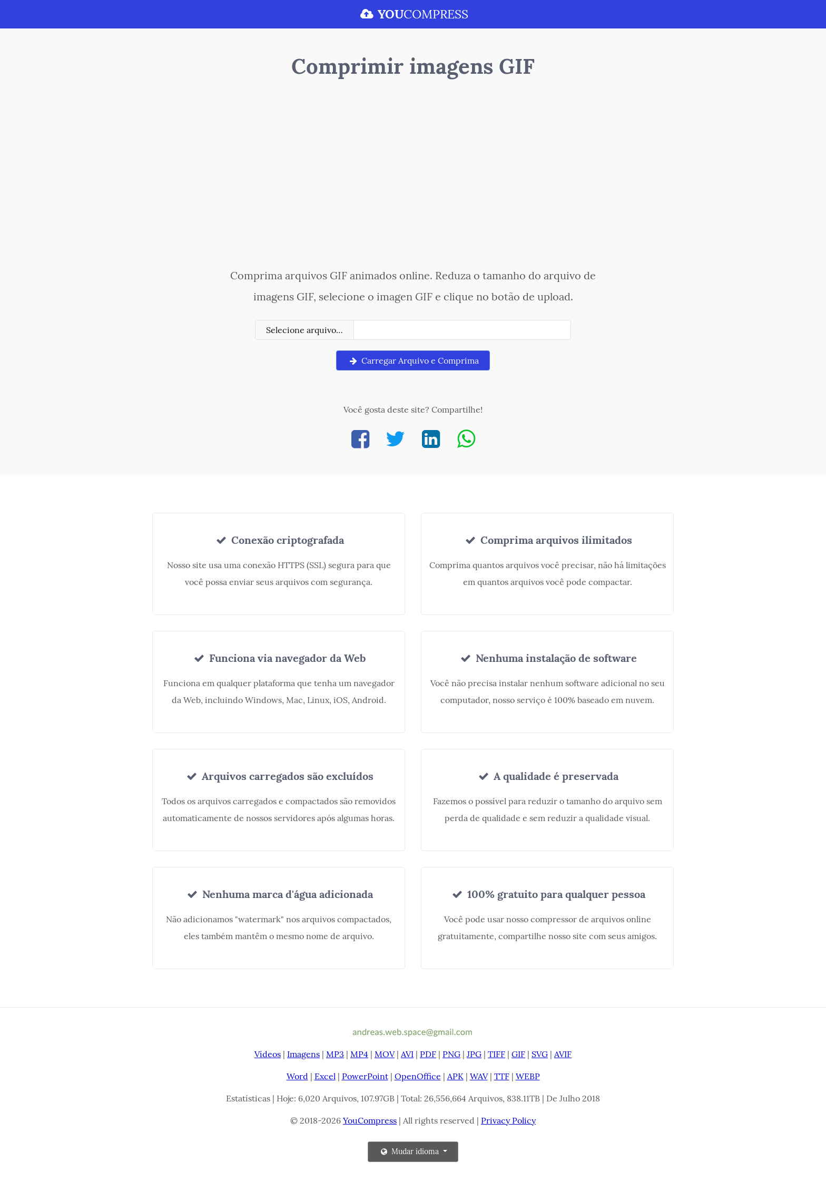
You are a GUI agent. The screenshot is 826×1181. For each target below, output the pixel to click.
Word (297, 1076)
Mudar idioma (410, 1151)
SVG (540, 1054)
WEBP (528, 1076)
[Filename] (462, 330)
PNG (451, 1054)
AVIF (563, 1054)
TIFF (496, 1054)
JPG (474, 1054)
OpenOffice (418, 1076)
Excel (325, 1076)
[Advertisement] (413, 175)
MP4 (359, 1054)
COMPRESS (413, 14)
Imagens (303, 1054)
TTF (501, 1076)
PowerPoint (365, 1076)
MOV (385, 1054)
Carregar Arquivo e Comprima (412, 360)
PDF (428, 1054)
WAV (479, 1076)
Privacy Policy (508, 1120)
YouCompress (370, 1120)
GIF (518, 1054)
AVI (407, 1054)
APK (455, 1076)
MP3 (335, 1054)
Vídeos (267, 1054)
